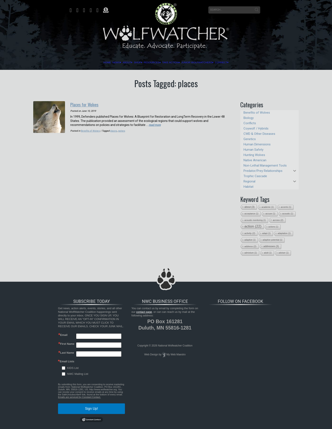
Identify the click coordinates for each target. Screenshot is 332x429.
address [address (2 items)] (250, 246)
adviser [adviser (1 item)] (284, 253)
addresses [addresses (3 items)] (271, 246)
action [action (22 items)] (252, 226)
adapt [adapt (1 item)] (266, 233)
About (102, 62)
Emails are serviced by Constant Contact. (79, 397)
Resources (145, 62)
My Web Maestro (175, 354)
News (83, 62)
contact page (144, 311)
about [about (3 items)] (249, 207)
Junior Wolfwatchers (219, 62)
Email (64, 335)
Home (67, 62)
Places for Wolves (86, 104)
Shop (121, 62)
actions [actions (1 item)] (273, 227)
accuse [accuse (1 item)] (270, 213)
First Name (67, 343)
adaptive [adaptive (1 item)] (250, 240)
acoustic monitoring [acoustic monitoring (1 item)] (255, 220)
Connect (259, 62)
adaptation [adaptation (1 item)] (284, 233)
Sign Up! (91, 408)
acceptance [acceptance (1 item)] (251, 213)
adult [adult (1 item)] (268, 253)
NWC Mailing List (77, 373)
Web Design (151, 354)
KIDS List (73, 368)
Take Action (176, 62)
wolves (122, 130)
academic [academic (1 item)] (267, 207)
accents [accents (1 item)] (286, 207)
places (114, 130)
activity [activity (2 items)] (249, 233)
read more (155, 124)
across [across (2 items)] (278, 220)
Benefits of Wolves (91, 130)
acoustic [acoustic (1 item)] (287, 213)
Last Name (67, 352)
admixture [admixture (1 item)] (250, 253)
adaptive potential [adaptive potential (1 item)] (272, 240)
